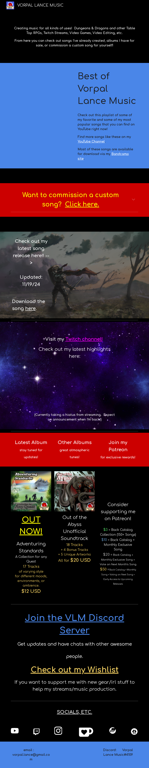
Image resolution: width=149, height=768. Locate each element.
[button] (133, 200)
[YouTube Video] (101, 257)
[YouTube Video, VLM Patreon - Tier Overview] (118, 485)
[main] (74, 37)
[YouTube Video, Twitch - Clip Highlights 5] (74, 386)
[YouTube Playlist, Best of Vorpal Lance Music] (42, 85)
